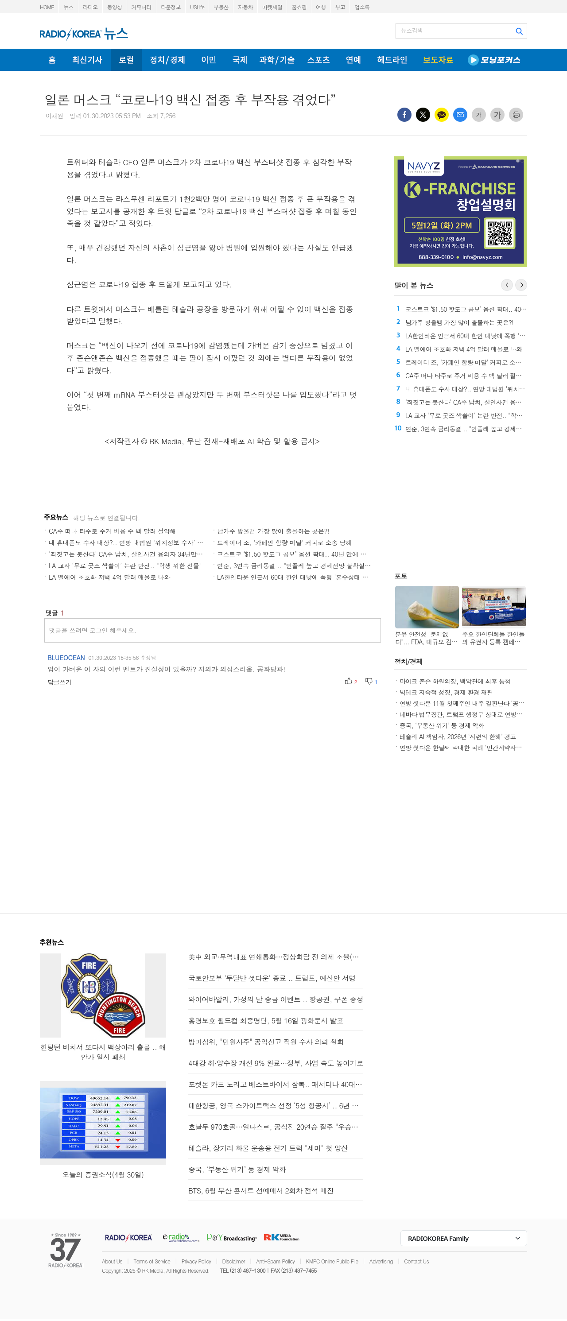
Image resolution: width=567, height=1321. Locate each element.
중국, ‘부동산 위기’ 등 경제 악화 (442, 725)
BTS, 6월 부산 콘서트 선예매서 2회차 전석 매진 (261, 1190)
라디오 (90, 7)
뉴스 (68, 7)
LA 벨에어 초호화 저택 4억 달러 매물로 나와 (110, 577)
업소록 (361, 7)
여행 (321, 7)
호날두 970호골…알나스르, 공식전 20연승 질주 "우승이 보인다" (275, 1127)
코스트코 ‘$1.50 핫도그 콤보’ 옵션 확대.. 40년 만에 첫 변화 (299, 554)
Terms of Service (151, 1261)
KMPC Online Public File (332, 1261)
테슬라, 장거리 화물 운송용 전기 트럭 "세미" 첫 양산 (268, 1148)
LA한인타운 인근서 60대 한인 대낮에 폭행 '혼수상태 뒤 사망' (300, 577)
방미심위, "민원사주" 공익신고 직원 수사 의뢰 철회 (266, 1042)
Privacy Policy (196, 1261)
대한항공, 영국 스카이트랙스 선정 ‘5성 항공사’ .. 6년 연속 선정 (275, 1105)
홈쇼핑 (299, 7)
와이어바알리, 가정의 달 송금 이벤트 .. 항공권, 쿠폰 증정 (275, 999)
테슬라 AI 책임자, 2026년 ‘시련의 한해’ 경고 (458, 736)
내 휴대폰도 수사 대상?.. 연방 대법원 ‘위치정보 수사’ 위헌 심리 (136, 542)
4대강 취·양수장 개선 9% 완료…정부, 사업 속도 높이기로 (275, 1063)
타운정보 (171, 7)
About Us (112, 1261)
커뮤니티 (141, 7)
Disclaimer (233, 1261)
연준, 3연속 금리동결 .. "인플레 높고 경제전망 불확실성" (295, 565)
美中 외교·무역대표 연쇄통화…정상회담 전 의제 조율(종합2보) (275, 957)
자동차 (245, 7)
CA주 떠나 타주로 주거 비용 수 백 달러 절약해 (112, 531)
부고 (340, 7)
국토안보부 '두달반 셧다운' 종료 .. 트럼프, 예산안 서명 (272, 978)
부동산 (221, 7)
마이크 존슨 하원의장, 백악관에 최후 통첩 (455, 681)
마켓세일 (272, 7)
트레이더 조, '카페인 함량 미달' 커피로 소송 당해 (284, 542)
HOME (47, 7)
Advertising (381, 1261)
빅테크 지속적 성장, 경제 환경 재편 (446, 692)
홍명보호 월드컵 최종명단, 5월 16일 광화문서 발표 (265, 1020)
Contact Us (416, 1261)
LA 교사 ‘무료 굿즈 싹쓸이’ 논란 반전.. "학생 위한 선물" (125, 565)
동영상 (114, 7)
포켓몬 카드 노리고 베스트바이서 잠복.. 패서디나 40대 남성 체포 (275, 1084)
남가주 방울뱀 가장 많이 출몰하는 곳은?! (273, 531)
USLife (197, 7)
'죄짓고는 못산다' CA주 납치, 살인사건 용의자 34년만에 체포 (133, 554)
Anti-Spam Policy (275, 1261)
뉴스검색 (412, 31)
